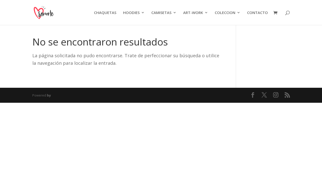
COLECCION (225, 13)
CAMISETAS (161, 13)
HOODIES (131, 13)
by (49, 95)
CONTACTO (257, 13)
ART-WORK (193, 13)
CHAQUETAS (105, 13)
